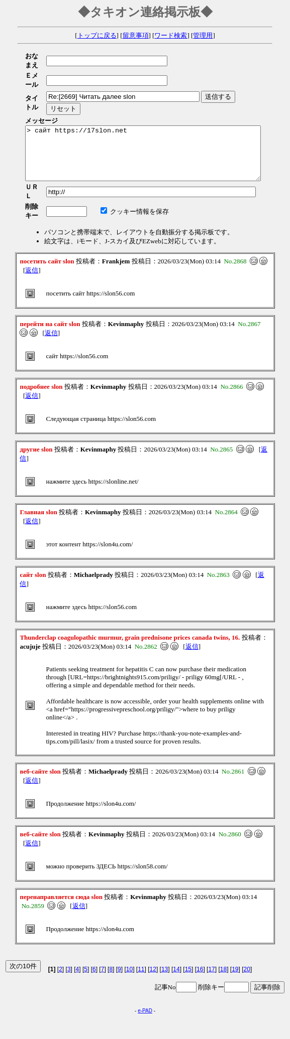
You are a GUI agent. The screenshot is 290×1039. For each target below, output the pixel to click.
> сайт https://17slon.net (157, 131)
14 (176, 938)
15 (188, 938)
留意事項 (136, 35)
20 (247, 938)
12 (153, 938)
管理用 (203, 35)
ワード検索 (170, 35)
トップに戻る (97, 35)
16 (200, 938)
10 (129, 938)
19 (235, 938)
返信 (31, 239)
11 (141, 938)
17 (211, 938)
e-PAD (145, 979)
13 (164, 938)
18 (223, 938)
